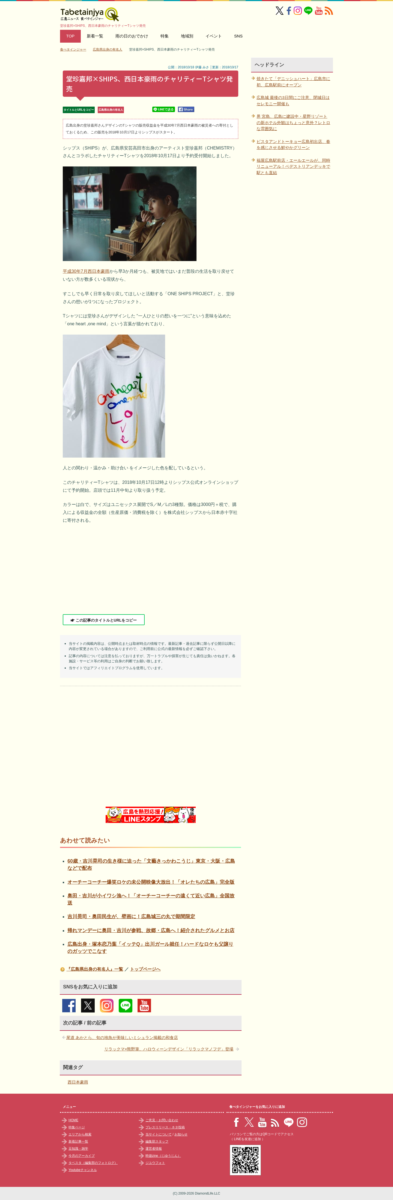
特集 (164, 36)
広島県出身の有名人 (111, 109)
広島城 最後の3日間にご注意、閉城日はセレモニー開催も (293, 100)
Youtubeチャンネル (83, 1170)
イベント (214, 36)
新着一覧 (95, 36)
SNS (238, 36)
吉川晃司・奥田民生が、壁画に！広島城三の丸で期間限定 (131, 916)
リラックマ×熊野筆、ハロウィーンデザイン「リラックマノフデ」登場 (169, 1049)
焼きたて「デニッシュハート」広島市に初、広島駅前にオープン (293, 81)
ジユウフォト (155, 1163)
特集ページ (77, 1127)
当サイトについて (158, 1134)
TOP (70, 36)
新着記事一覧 (78, 1141)
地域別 (187, 36)
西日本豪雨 (78, 1082)
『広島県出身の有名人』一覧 (94, 969)
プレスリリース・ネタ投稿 (165, 1127)
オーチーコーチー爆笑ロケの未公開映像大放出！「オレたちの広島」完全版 (150, 882)
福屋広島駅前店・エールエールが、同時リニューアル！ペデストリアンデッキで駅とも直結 (293, 166)
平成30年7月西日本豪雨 (86, 271)
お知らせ (180, 1134)
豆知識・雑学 (78, 1149)
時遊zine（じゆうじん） (163, 1156)
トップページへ (145, 969)
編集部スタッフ (156, 1141)
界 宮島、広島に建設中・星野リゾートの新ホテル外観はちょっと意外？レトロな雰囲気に (293, 122)
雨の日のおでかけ (131, 36)
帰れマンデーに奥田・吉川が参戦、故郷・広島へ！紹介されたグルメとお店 (150, 930)
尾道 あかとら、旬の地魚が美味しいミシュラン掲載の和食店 (122, 1037)
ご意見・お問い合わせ (161, 1120)
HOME (73, 1120)
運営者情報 (153, 1149)
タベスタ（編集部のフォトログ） (93, 1163)
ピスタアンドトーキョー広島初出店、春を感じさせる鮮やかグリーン (293, 144)
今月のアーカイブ (82, 1156)
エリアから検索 (80, 1134)
